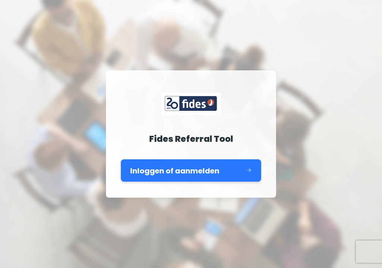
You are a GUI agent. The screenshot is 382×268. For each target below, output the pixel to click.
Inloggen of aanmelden (174, 171)
